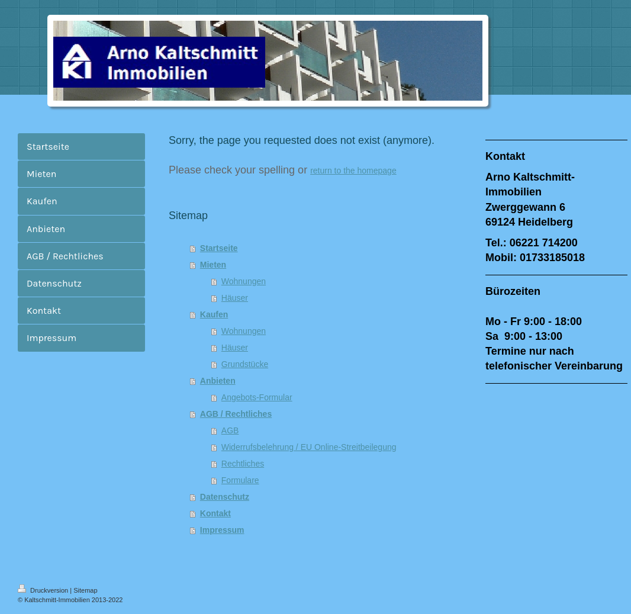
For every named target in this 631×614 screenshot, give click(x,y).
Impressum (222, 530)
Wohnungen (243, 281)
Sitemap (85, 590)
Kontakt (215, 513)
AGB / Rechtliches (236, 414)
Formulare (240, 480)
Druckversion (44, 590)
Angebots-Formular (256, 397)
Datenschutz (224, 497)
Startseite (219, 248)
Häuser (234, 298)
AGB (230, 430)
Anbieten (218, 380)
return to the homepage (353, 170)
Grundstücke (244, 364)
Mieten (213, 264)
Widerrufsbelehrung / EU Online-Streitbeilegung (309, 447)
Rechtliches (242, 463)
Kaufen (214, 314)
